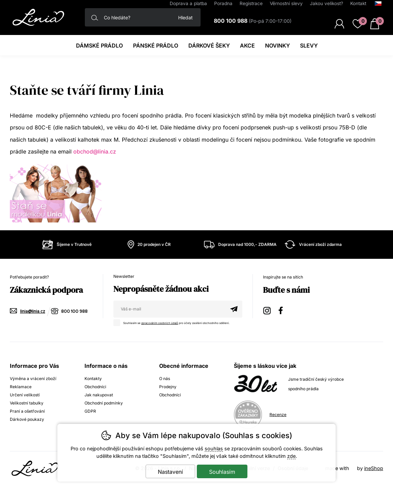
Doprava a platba (188, 3)
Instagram (267, 309)
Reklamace (21, 386)
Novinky (277, 45)
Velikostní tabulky (26, 403)
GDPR (90, 411)
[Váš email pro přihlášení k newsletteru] (169, 309)
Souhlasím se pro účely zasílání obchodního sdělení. (174, 322)
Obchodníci (95, 386)
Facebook (283, 309)
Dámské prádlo (99, 45)
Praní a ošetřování (27, 411)
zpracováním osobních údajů (160, 323)
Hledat (185, 17)
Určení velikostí (25, 394)
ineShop (373, 468)
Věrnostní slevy (286, 3)
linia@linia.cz (32, 311)
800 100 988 (74, 311)
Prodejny (167, 386)
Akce (247, 45)
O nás (164, 378)
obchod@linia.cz (94, 151)
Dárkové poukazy (27, 419)
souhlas (214, 448)
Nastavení (170, 471)
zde (291, 456)
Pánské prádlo (155, 45)
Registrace (251, 3)
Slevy (309, 45)
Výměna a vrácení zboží (33, 378)
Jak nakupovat (99, 394)
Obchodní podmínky (104, 403)
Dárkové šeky (209, 45)
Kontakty (93, 378)
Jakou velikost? (326, 3)
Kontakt (358, 3)
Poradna (223, 3)
